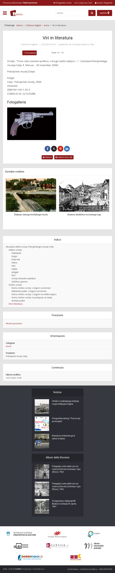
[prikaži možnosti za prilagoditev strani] (62, 2)
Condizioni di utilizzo (89, 569)
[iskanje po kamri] (71, 13)
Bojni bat (16, 259)
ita (86, 2)
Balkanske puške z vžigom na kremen (29, 291)
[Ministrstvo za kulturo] (21, 534)
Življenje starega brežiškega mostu (31, 214)
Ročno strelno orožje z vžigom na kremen (31, 288)
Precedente (30, 52)
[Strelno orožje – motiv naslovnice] (31, 123)
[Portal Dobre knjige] (30, 557)
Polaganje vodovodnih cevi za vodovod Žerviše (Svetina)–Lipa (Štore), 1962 (65, 469)
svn (76, 2)
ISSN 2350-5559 (105, 569)
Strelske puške (18, 300)
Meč (14, 265)
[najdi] (92, 13)
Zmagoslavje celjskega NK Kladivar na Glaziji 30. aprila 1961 (64, 504)
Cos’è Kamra (72, 569)
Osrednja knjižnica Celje (83, 44)
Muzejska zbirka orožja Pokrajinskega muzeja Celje (30, 246)
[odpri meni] (5, 13)
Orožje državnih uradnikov (24, 278)
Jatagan (15, 272)
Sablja (14, 269)
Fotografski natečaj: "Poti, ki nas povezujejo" (64, 420)
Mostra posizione (14, 323)
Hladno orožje (15, 249)
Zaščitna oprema (19, 281)
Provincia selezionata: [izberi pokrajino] (20, 2)
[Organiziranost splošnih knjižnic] (57, 534)
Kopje (14, 256)
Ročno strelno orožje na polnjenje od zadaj (32, 297)
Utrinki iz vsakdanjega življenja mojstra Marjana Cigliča (65, 402)
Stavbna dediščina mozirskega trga (84, 214)
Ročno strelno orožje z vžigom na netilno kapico (34, 294)
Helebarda (16, 253)
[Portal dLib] (21, 545)
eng (81, 2)
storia (8, 346)
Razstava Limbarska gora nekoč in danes (63, 437)
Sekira (14, 262)
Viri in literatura (15, 303)
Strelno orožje (15, 284)
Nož (13, 275)
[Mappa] (104, 13)
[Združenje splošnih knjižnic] (75, 557)
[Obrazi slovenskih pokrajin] (94, 545)
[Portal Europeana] (94, 534)
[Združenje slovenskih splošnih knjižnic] (57, 546)
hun (90, 2)
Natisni (47, 157)
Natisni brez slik (63, 157)
